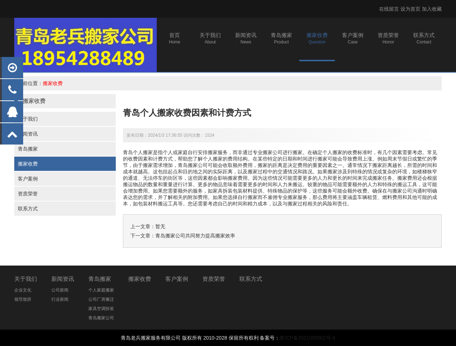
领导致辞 (22, 299)
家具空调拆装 (101, 308)
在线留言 (389, 9)
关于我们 (28, 119)
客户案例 (28, 179)
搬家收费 (53, 83)
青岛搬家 (28, 149)
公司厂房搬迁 (101, 299)
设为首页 (410, 9)
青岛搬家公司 (193, 165)
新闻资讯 (28, 134)
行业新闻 (59, 299)
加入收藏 (432, 9)
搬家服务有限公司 (161, 338)
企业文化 (22, 290)
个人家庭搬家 (101, 290)
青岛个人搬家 (138, 152)
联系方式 (28, 208)
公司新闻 (59, 290)
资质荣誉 (28, 193)
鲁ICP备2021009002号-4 (307, 338)
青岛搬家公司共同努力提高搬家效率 (195, 235)
